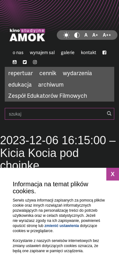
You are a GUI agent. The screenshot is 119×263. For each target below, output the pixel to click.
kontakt (88, 52)
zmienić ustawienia (61, 226)
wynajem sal (42, 52)
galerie (68, 52)
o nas (18, 52)
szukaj (59, 114)
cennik (47, 73)
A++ (107, 35)
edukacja (20, 84)
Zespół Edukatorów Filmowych (47, 95)
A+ (95, 35)
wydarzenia (77, 73)
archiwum (51, 84)
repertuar (20, 73)
